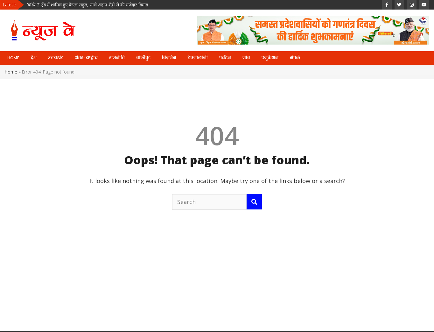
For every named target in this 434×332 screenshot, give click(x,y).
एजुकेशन (270, 58)
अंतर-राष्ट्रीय (86, 58)
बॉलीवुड (143, 58)
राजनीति (117, 58)
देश (34, 58)
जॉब (246, 58)
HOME (13, 58)
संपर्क (295, 58)
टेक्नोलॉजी (198, 58)
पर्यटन (225, 58)
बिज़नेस (169, 58)
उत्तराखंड (55, 58)
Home (11, 72)
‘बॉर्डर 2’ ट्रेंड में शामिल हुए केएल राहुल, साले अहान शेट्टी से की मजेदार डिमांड (87, 5)
